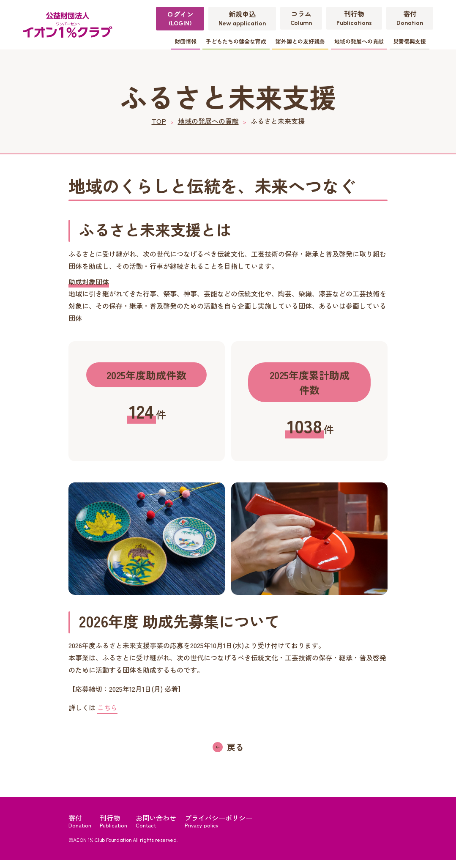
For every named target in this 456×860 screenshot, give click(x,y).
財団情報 (186, 41)
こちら (107, 707)
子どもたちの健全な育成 (236, 41)
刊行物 (354, 17)
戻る (235, 747)
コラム (301, 17)
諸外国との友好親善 (300, 41)
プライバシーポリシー (218, 821)
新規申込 (242, 18)
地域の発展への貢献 (359, 41)
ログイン (180, 18)
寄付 (409, 17)
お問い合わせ (156, 821)
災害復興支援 (409, 41)
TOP (159, 121)
